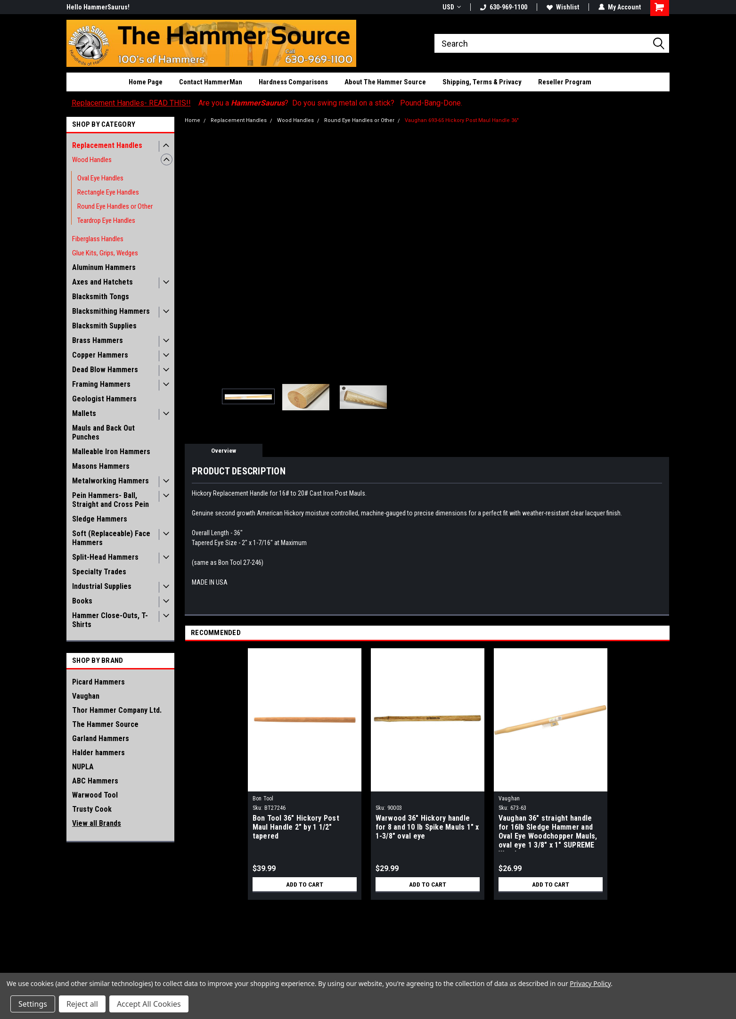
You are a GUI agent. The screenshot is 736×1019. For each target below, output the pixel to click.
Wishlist (563, 7)
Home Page (146, 82)
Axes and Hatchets (102, 281)
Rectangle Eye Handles (108, 192)
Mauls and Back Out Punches (103, 432)
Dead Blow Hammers (105, 369)
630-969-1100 (503, 7)
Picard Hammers (98, 681)
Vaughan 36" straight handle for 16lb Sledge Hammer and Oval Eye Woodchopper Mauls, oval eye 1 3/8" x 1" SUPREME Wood (548, 832)
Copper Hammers (100, 355)
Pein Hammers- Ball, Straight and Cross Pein (110, 500)
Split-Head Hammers (105, 557)
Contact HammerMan (210, 82)
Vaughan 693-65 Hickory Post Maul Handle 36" (462, 120)
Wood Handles (92, 159)
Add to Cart (304, 884)
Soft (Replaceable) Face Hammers (111, 538)
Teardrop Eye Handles (106, 220)
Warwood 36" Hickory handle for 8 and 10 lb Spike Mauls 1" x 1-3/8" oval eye (427, 827)
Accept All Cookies (149, 1004)
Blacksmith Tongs (100, 296)
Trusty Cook (92, 809)
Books (82, 600)
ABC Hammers (95, 780)
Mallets (84, 413)
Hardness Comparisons (293, 82)
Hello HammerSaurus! (98, 7)
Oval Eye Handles (100, 178)
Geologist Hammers (104, 398)
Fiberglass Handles (97, 239)
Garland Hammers (100, 738)
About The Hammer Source (385, 82)
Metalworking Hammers (110, 480)
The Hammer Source (105, 724)
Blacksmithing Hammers (111, 311)
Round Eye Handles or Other (115, 206)
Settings (32, 1004)
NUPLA (83, 766)
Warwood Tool (95, 795)
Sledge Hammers (99, 518)
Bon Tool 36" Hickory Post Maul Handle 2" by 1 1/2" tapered (296, 827)
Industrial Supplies (101, 586)
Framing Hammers (101, 384)
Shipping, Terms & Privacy (482, 82)
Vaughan (85, 696)
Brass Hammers (97, 340)
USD (451, 7)
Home (192, 120)
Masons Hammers (101, 466)
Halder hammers (98, 752)
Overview (223, 450)
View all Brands (96, 823)
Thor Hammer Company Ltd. (117, 710)
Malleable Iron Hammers (111, 451)
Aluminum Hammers (104, 267)
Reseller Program (564, 82)
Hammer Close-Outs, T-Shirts (110, 620)
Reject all (82, 1004)
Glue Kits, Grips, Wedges (105, 253)
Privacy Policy (590, 983)
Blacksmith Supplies (104, 325)
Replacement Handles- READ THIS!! (131, 102)
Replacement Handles (107, 145)
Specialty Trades (99, 571)
